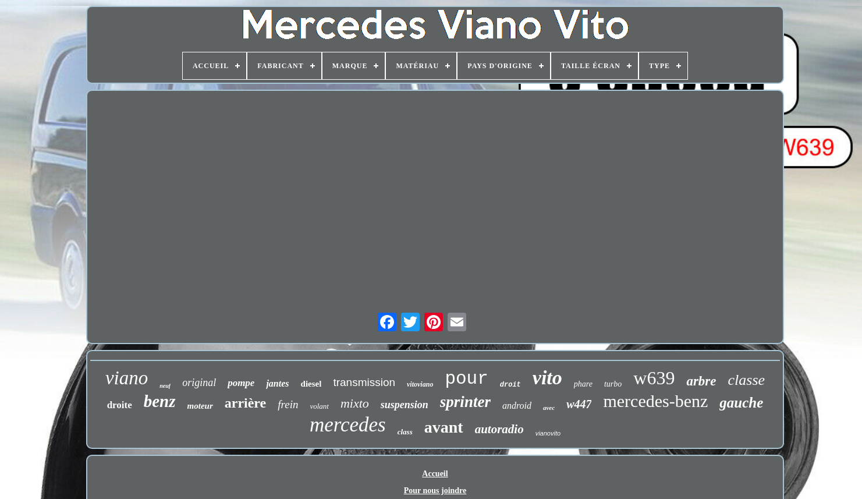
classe (746, 379)
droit (510, 385)
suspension (404, 404)
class (405, 431)
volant (319, 406)
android (516, 405)
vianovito (548, 433)
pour (466, 379)
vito (547, 377)
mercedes (348, 424)
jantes (277, 383)
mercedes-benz (655, 400)
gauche (741, 402)
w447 (578, 404)
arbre (701, 381)
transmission (364, 382)
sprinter (465, 401)
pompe (241, 382)
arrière (246, 402)
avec (549, 407)
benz (160, 401)
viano (126, 377)
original (199, 382)
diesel (311, 383)
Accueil (435, 473)
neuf (165, 386)
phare (583, 384)
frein (288, 404)
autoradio (499, 429)
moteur (200, 405)
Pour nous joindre (435, 490)
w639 (654, 377)
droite (119, 404)
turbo (613, 384)
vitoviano (420, 384)
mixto (354, 403)
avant (443, 427)
